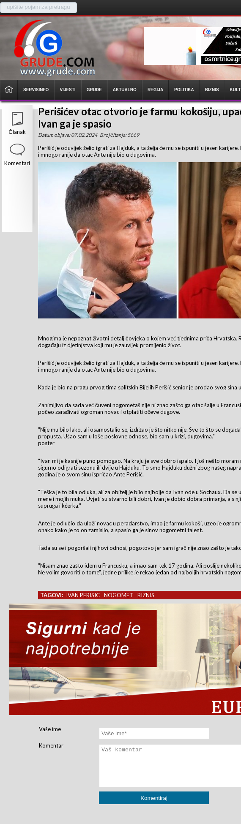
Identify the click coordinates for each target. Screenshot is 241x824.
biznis (145, 595)
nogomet (118, 595)
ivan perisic (83, 595)
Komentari (17, 163)
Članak (16, 131)
